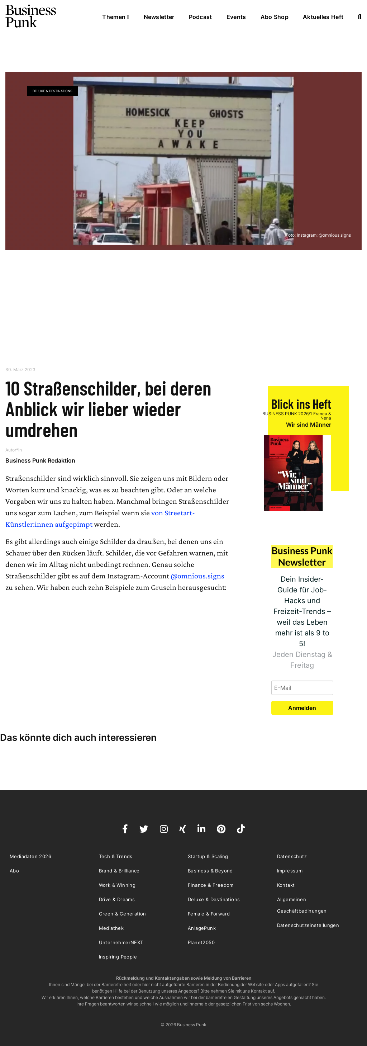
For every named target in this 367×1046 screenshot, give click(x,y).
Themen (115, 16)
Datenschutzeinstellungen (308, 925)
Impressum (290, 871)
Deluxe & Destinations (52, 91)
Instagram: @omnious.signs (324, 235)
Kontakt (286, 885)
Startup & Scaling (208, 856)
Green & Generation (122, 914)
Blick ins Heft (301, 403)
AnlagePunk (202, 928)
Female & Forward (209, 914)
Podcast (200, 16)
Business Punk (31, 16)
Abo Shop (275, 16)
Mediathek (111, 928)
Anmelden (302, 707)
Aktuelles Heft (323, 16)
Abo (14, 871)
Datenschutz (292, 856)
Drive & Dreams (117, 899)
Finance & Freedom (211, 885)
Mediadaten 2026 (30, 856)
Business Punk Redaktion (40, 460)
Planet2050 (201, 942)
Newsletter (159, 16)
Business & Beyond (210, 871)
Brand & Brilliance (119, 871)
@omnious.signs (197, 575)
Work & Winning (117, 885)
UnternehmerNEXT (121, 942)
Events (236, 16)
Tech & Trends (116, 856)
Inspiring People (118, 957)
